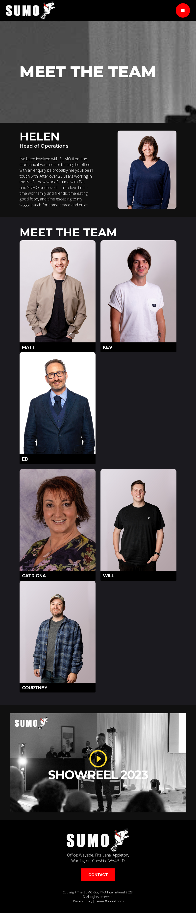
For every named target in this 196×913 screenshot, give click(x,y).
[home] (30, 10)
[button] (183, 10)
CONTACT (98, 874)
